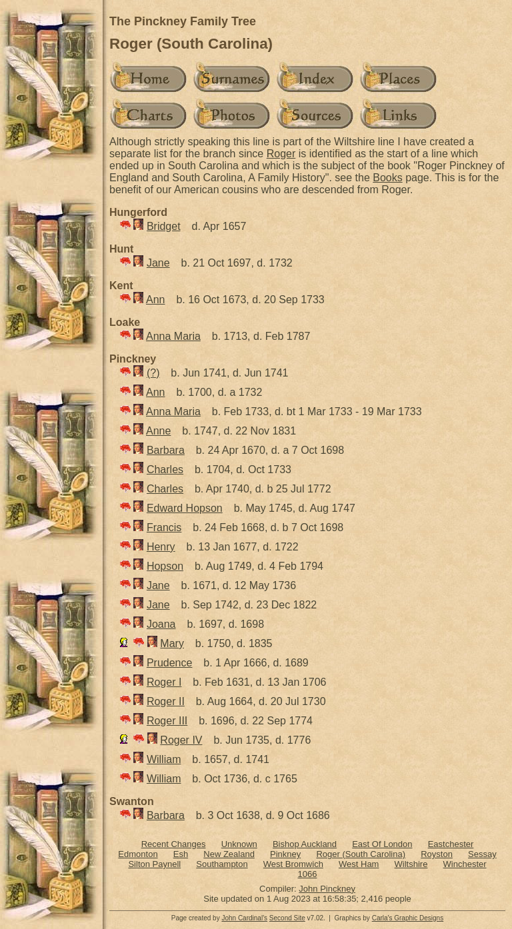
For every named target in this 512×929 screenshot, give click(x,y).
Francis (164, 527)
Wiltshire (411, 864)
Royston (437, 854)
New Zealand (229, 854)
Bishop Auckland (305, 844)
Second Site (287, 918)
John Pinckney (327, 889)
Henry (161, 546)
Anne (158, 431)
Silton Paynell (154, 864)
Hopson (165, 566)
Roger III (167, 720)
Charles (165, 469)
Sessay (482, 854)
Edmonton (137, 854)
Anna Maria (173, 336)
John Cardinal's (244, 918)
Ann (155, 299)
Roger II (166, 701)
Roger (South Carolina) (360, 854)
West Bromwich (293, 864)
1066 (307, 874)
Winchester (465, 864)
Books (387, 177)
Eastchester (451, 844)
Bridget (164, 226)
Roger (281, 153)
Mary (172, 643)
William (164, 759)
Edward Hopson (185, 508)
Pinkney (285, 854)
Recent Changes (173, 844)
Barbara (166, 450)
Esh (180, 854)
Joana (161, 624)
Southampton (221, 864)
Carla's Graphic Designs (408, 918)
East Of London (382, 844)
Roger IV (181, 740)
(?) (153, 373)
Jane (158, 263)
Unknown (239, 844)
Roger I (164, 682)
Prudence (170, 662)
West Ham (359, 864)
